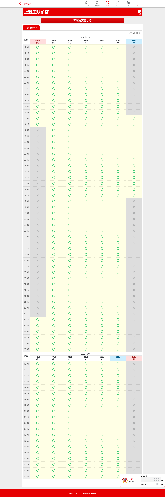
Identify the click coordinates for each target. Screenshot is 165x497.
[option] (31, 28)
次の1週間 (135, 32)
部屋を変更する (82, 20)
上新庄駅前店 (36, 12)
